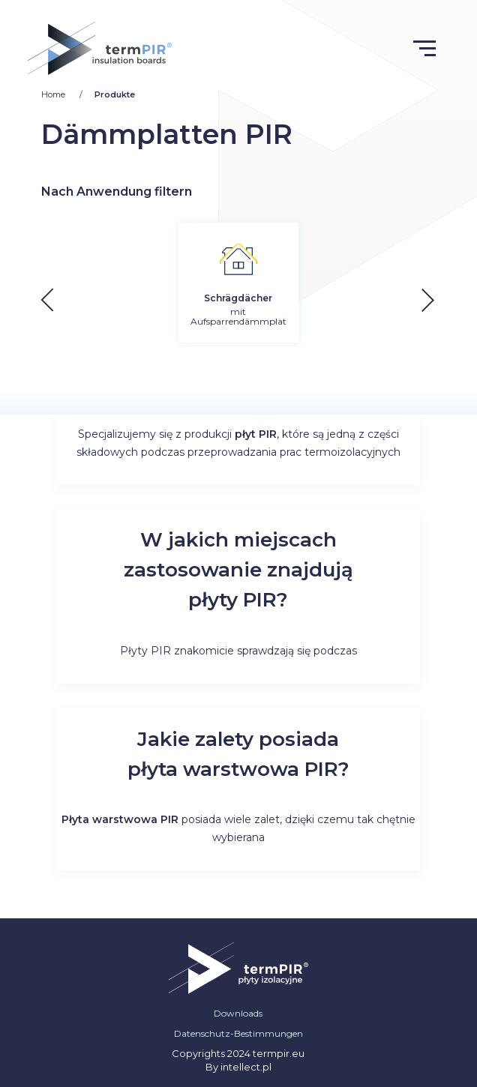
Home (54, 94)
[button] (440, 300)
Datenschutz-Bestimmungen (238, 1033)
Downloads (238, 1013)
